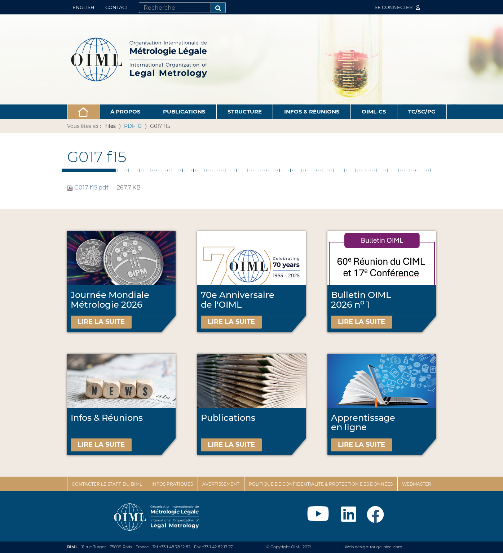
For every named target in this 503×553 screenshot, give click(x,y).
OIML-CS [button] (374, 111)
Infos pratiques (172, 484)
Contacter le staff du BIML (107, 484)
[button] (83, 111)
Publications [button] (184, 111)
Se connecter (397, 7)
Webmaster (416, 484)
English (83, 7)
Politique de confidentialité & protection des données (321, 484)
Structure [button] (245, 111)
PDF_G (133, 126)
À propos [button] (125, 111)
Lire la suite (101, 322)
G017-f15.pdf (88, 187)
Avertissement (220, 484)
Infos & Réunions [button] (312, 111)
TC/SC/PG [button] (422, 111)
